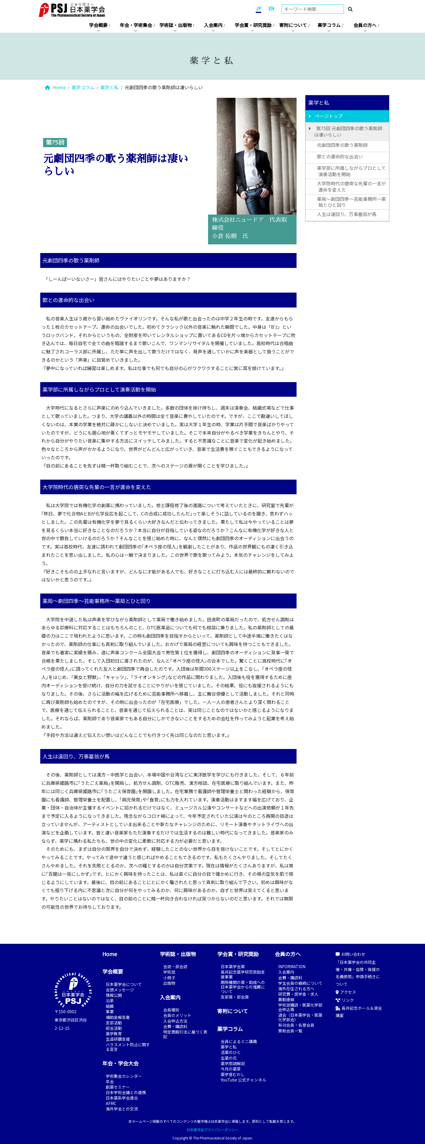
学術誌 (169, 972)
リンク (345, 1000)
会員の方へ (364, 25)
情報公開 (114, 995)
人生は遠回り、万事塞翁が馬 (346, 214)
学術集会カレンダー (124, 1076)
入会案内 (213, 25)
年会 (110, 1081)
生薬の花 (229, 1058)
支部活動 (114, 1023)
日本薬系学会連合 (122, 1098)
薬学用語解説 (233, 1063)
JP (258, 8)
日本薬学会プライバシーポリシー (213, 1129)
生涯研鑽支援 (118, 1039)
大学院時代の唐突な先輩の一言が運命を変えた (351, 186)
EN (271, 8)
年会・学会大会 (120, 1063)
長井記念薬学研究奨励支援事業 (243, 974)
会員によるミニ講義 (239, 1041)
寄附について (293, 25)
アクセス (346, 992)
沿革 (110, 1000)
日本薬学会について (124, 984)
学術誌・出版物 (175, 25)
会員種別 (171, 1010)
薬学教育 (114, 1033)
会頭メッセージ (120, 990)
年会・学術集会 (136, 25)
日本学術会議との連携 (126, 1092)
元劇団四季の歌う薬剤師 (342, 144)
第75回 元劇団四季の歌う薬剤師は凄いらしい (348, 131)
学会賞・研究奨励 (253, 25)
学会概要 (98, 25)
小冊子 (169, 977)
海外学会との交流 (122, 1109)
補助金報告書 (118, 1017)
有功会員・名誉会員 (296, 1025)
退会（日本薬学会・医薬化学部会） (300, 1017)
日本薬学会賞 (233, 966)
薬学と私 (109, 87)
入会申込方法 (175, 1021)
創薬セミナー (118, 1087)
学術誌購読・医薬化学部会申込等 (300, 1007)
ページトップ (329, 115)
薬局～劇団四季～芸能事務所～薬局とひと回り (351, 202)
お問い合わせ (350, 954)
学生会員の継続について (300, 983)
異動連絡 (286, 999)
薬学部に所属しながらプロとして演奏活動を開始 (351, 171)
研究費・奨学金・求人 (298, 994)
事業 (110, 1011)
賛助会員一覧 (290, 1031)
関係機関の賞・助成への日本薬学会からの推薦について (243, 986)
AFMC (111, 1103)
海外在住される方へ (296, 988)
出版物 (169, 983)
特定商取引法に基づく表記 (185, 1034)
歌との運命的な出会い (340, 156)
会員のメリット (177, 1015)
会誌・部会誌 (175, 966)
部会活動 (114, 1028)
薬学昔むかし (233, 1074)
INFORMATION (291, 966)
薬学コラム (329, 25)
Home (55, 87)
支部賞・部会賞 (235, 997)
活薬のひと (231, 1052)
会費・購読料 (175, 1026)
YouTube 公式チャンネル (243, 1080)
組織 (110, 1006)
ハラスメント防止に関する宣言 (128, 1047)
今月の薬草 (231, 1069)
